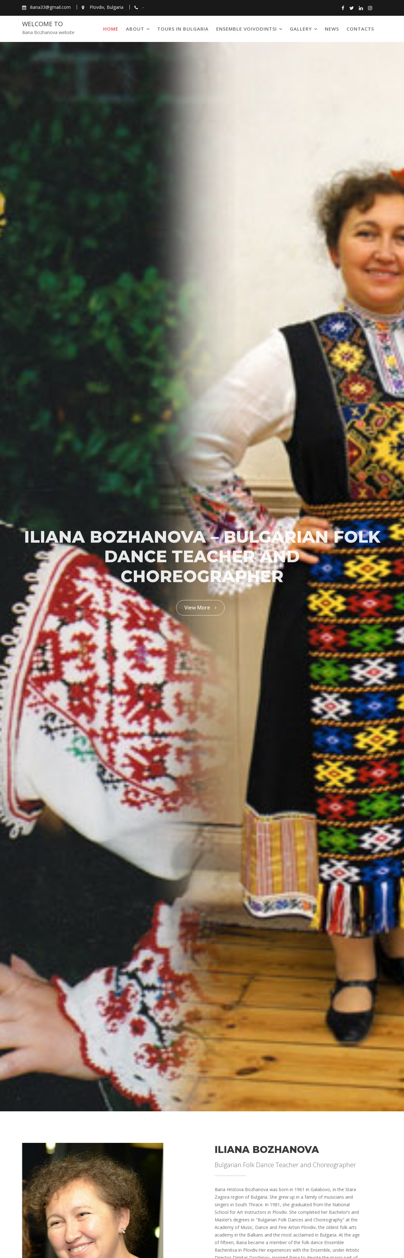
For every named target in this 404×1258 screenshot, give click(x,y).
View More (200, 605)
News (332, 29)
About (135, 29)
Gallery (301, 29)
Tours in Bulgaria (183, 29)
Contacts (360, 29)
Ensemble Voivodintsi (246, 29)
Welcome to (42, 24)
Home (110, 29)
